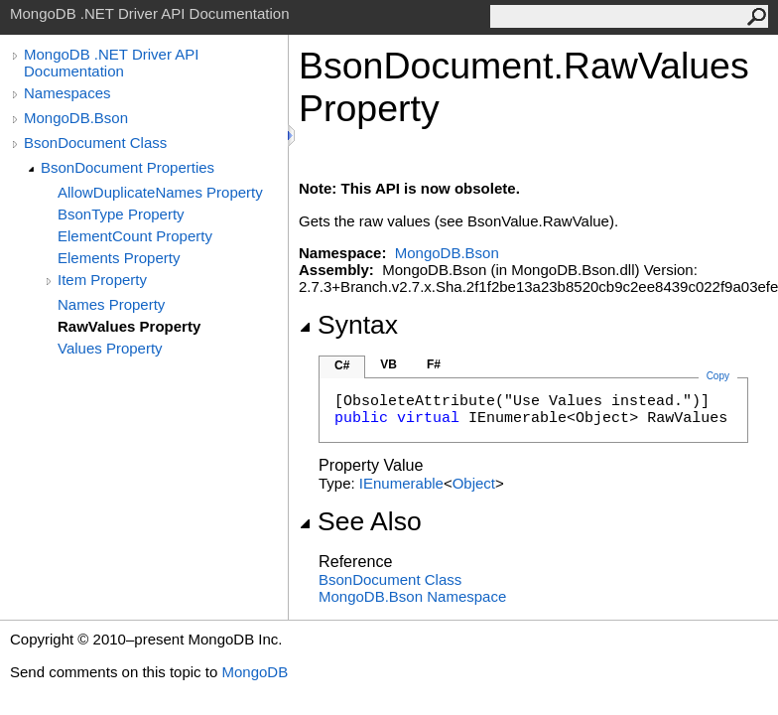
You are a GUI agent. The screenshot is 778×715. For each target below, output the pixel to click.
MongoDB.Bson (76, 117)
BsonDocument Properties (127, 167)
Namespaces (67, 92)
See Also (360, 521)
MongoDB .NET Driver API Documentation (111, 62)
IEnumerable (401, 483)
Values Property (110, 348)
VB (388, 364)
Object (474, 483)
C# (341, 365)
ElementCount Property (135, 235)
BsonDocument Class (95, 142)
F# (434, 364)
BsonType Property (121, 214)
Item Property (102, 279)
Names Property (111, 304)
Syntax (348, 325)
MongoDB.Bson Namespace (412, 596)
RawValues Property (129, 326)
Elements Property (119, 257)
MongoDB (254, 671)
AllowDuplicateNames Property (160, 192)
